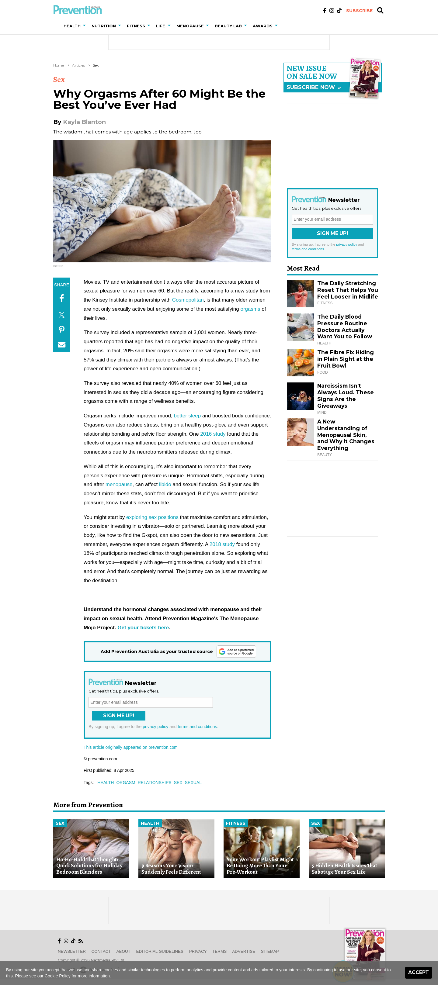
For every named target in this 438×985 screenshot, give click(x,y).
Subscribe (359, 10)
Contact (101, 951)
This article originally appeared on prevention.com (131, 747)
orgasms (250, 309)
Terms (219, 951)
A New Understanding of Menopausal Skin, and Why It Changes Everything (345, 434)
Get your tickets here (143, 628)
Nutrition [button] (104, 25)
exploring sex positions (152, 517)
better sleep (187, 416)
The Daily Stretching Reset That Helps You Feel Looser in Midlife (347, 290)
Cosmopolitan (188, 300)
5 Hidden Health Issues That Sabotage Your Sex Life (344, 868)
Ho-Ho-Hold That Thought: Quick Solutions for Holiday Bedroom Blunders (89, 865)
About (123, 951)
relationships (155, 782)
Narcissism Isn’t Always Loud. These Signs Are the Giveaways (345, 395)
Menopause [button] (190, 25)
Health (150, 823)
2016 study (212, 434)
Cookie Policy (58, 975)
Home (58, 65)
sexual (193, 782)
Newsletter (72, 951)
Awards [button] (263, 25)
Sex (96, 65)
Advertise (243, 951)
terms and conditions (197, 726)
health (105, 782)
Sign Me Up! (118, 715)
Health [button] (72, 25)
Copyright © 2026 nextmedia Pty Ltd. (91, 960)
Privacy (198, 951)
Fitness (235, 823)
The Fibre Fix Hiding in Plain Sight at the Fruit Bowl (345, 359)
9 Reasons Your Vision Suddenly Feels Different (171, 868)
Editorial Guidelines (159, 951)
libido (165, 484)
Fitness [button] (136, 25)
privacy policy (155, 726)
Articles (78, 65)
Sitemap (270, 951)
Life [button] (160, 25)
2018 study (222, 544)
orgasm (125, 782)
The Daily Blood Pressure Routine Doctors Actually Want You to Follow (344, 326)
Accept (418, 972)
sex (178, 782)
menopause (119, 484)
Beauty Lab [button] (228, 25)
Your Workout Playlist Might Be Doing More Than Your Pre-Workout (260, 865)
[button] (85, 25)
